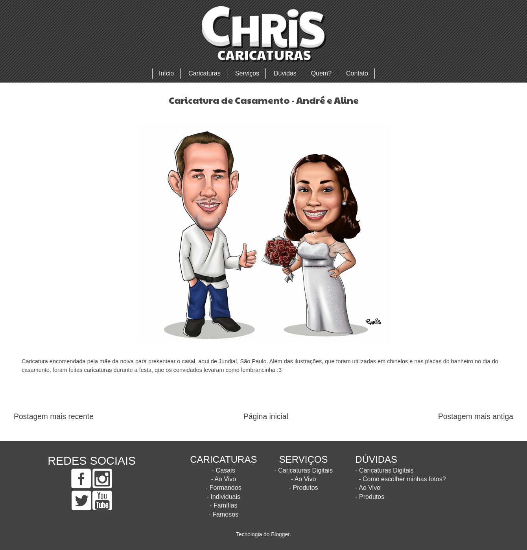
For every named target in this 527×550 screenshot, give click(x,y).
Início (166, 73)
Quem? (321, 73)
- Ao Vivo (223, 479)
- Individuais (223, 496)
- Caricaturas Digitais (303, 470)
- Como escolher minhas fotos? (402, 479)
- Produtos (303, 487)
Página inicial (265, 416)
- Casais (223, 470)
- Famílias (223, 505)
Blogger (280, 534)
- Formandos (223, 487)
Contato (357, 73)
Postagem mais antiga (475, 416)
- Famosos (224, 514)
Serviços (247, 73)
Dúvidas (285, 73)
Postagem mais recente (54, 416)
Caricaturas (204, 73)
